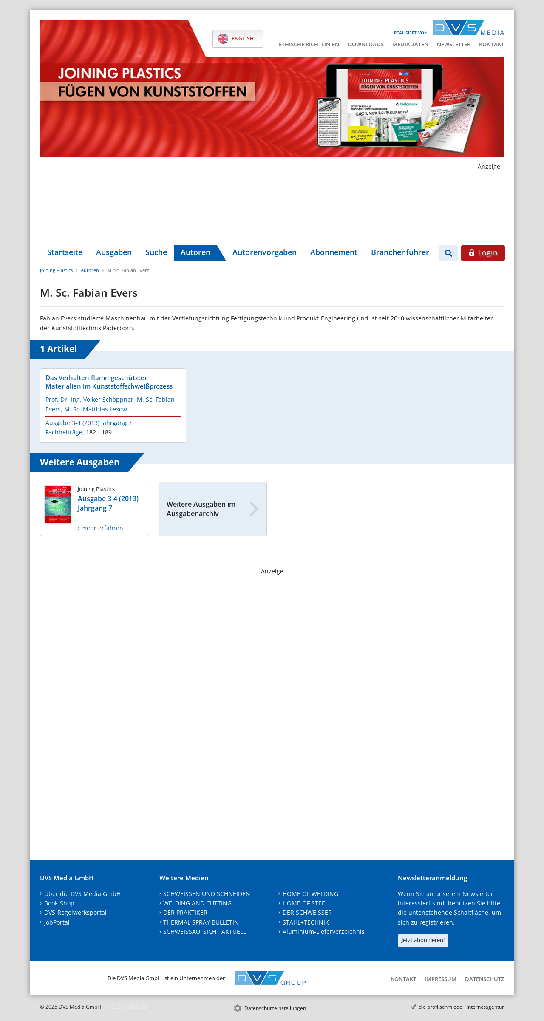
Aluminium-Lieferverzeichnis (324, 931)
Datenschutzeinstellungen (275, 1008)
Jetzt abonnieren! (423, 940)
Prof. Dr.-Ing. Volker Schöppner (89, 399)
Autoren (195, 252)
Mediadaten (410, 44)
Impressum (440, 979)
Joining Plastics (56, 270)
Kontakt (491, 44)
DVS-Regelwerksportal (75, 912)
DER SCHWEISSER (307, 912)
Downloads (366, 44)
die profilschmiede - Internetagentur (461, 1006)
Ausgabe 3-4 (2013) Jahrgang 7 (88, 423)
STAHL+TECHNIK (306, 922)
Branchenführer (400, 252)
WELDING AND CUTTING (197, 903)
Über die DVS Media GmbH (82, 894)
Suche (156, 252)
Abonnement (333, 252)
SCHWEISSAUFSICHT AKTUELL (204, 931)
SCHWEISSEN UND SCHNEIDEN (206, 894)
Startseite (64, 252)
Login (483, 252)
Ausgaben (114, 252)
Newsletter (453, 44)
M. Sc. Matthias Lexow (95, 409)
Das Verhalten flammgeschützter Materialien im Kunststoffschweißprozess (109, 381)
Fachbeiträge (63, 432)
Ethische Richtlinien (309, 44)
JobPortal (57, 922)
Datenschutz (484, 979)
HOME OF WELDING (310, 894)
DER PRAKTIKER (185, 912)
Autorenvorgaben (264, 252)
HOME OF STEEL (305, 903)
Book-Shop (59, 903)
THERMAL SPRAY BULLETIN (201, 922)
